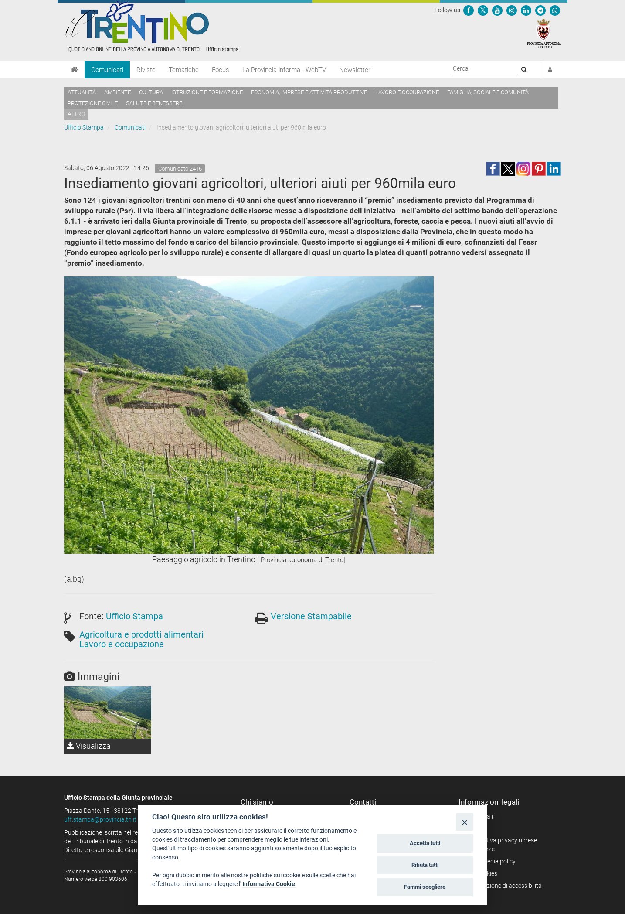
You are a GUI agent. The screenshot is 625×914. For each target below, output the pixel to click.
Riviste (146, 70)
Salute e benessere (154, 103)
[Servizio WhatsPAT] (555, 10)
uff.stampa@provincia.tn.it (100, 819)
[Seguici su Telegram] (540, 10)
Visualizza (89, 745)
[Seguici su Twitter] (483, 10)
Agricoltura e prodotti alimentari (141, 634)
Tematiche (184, 70)
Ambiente (117, 92)
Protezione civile (93, 103)
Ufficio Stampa (84, 127)
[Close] (464, 821)
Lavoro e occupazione (407, 92)
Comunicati (107, 70)
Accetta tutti (425, 843)
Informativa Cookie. (269, 883)
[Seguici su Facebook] (468, 10)
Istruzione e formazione (207, 92)
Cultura (151, 92)
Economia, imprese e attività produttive (309, 92)
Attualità (82, 92)
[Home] (74, 69)
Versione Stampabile (311, 616)
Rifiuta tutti (424, 865)
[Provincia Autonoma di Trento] (544, 33)
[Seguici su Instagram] (512, 10)
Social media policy (490, 861)
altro (76, 113)
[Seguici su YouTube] (497, 10)
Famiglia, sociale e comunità (488, 92)
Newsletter (354, 70)
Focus (220, 70)
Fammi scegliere (424, 886)
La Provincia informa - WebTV (284, 70)
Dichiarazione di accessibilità (503, 885)
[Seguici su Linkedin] (526, 10)
